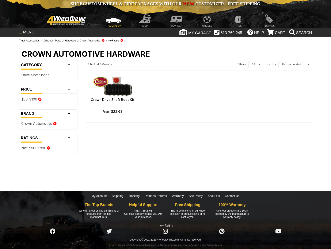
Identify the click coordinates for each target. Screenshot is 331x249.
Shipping (117, 196)
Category (48, 65)
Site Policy (195, 196)
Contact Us (232, 196)
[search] (300, 33)
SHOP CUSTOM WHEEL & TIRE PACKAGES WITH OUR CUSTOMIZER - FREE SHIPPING (165, 3)
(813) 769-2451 (143, 210)
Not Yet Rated (35, 148)
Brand (48, 113)
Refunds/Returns (156, 196)
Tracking (134, 196)
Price (48, 89)
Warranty (178, 196)
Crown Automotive (39, 123)
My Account (99, 196)
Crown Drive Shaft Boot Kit (112, 100)
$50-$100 (31, 99)
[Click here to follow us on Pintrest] (222, 231)
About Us (214, 196)
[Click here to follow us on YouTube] (278, 231)
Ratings (48, 138)
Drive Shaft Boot (35, 75)
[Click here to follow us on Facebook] (52, 231)
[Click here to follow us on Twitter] (109, 231)
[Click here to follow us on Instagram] (165, 231)
